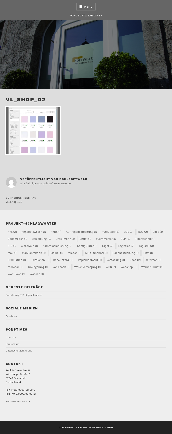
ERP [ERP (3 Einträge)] (125, 238)
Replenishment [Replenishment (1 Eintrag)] (90, 260)
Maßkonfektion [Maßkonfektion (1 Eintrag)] (34, 253)
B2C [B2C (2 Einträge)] (143, 231)
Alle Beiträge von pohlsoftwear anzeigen (46, 183)
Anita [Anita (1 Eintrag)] (56, 231)
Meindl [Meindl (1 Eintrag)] (56, 253)
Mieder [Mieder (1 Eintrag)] (74, 253)
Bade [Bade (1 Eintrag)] (158, 231)
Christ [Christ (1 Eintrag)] (85, 238)
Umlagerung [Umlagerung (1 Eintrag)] (38, 267)
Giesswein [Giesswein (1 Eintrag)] (29, 246)
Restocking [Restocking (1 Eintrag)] (115, 260)
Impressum (12, 344)
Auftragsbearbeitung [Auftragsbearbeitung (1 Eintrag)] (81, 231)
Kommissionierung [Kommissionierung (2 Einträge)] (57, 246)
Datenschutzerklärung (19, 350)
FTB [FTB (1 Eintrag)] (12, 246)
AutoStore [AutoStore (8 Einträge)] (110, 231)
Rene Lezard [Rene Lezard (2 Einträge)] (63, 260)
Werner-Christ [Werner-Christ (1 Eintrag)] (152, 267)
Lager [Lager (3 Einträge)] (108, 246)
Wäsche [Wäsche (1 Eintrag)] (37, 274)
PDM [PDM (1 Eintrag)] (148, 253)
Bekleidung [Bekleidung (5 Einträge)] (41, 238)
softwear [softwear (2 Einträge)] (153, 260)
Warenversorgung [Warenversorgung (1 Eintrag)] (87, 267)
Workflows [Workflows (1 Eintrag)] (16, 274)
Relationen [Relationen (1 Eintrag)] (39, 260)
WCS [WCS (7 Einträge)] (111, 267)
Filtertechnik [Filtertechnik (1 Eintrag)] (145, 238)
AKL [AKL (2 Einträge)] (12, 231)
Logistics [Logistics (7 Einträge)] (126, 246)
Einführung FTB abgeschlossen (24, 295)
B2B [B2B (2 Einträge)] (129, 231)
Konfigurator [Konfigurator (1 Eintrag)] (87, 246)
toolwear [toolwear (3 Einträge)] (15, 267)
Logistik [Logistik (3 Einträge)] (146, 246)
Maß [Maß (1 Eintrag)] (12, 253)
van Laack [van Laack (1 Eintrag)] (61, 267)
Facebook (11, 316)
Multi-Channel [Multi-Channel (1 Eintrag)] (96, 253)
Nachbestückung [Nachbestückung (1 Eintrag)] (126, 253)
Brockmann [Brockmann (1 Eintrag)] (65, 238)
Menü (88, 6)
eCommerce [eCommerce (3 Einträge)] (106, 238)
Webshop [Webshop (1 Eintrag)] (128, 267)
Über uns (11, 337)
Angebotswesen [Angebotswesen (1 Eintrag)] (34, 231)
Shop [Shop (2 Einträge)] (135, 260)
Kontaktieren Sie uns (18, 401)
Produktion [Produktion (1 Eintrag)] (17, 260)
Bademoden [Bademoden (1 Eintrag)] (17, 238)
